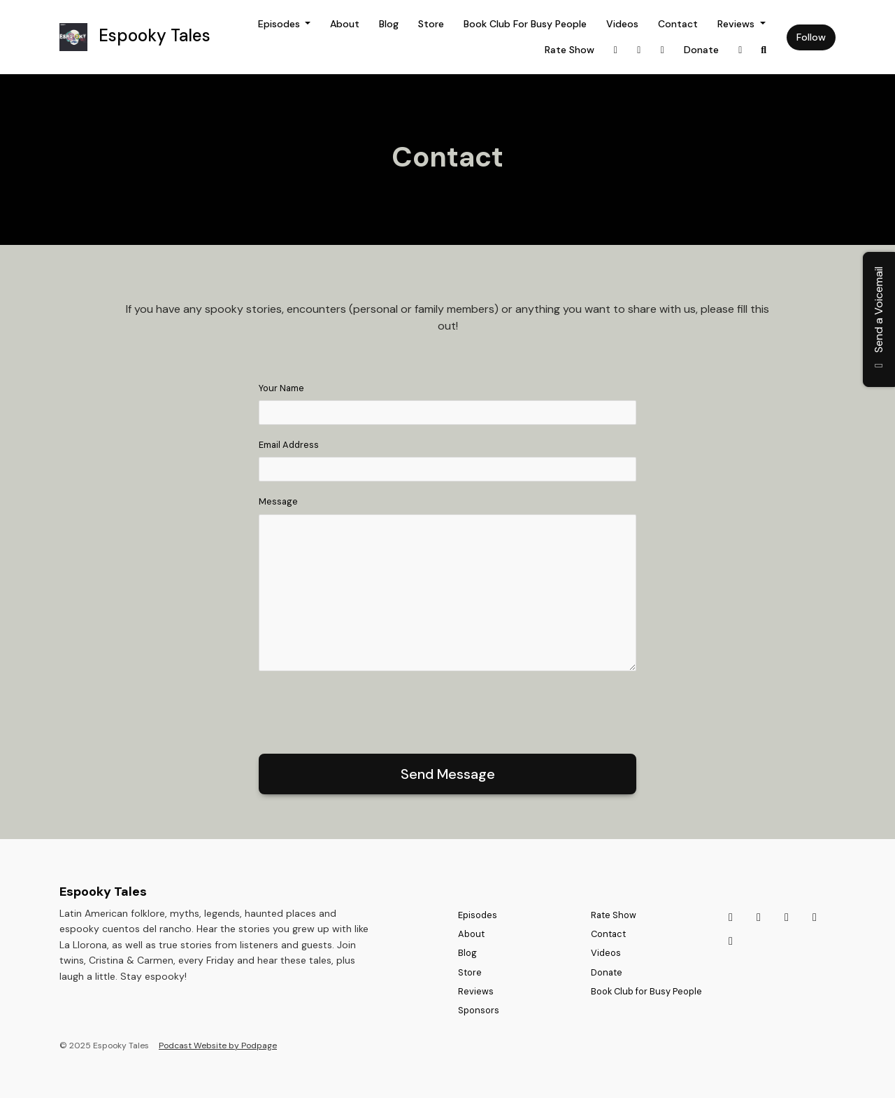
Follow (811, 37)
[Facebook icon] (731, 941)
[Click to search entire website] (764, 50)
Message (278, 501)
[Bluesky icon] (815, 917)
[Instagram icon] (731, 917)
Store (431, 23)
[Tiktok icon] (759, 917)
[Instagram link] (616, 50)
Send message (448, 774)
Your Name (281, 388)
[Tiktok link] (639, 50)
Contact (678, 23)
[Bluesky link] (740, 50)
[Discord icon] (787, 917)
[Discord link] (663, 50)
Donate (701, 49)
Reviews (737, 23)
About (344, 23)
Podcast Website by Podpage (218, 1045)
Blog (389, 23)
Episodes (280, 23)
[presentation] (365, 709)
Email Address (289, 445)
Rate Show (569, 49)
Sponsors (478, 1010)
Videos (622, 23)
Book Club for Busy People (525, 23)
